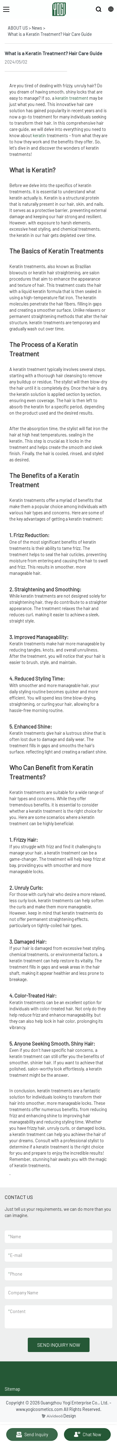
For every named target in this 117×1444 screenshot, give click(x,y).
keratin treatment (71, 98)
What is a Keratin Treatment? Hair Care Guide (50, 34)
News (37, 28)
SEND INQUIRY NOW (58, 1345)
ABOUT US (18, 28)
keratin (39, 135)
